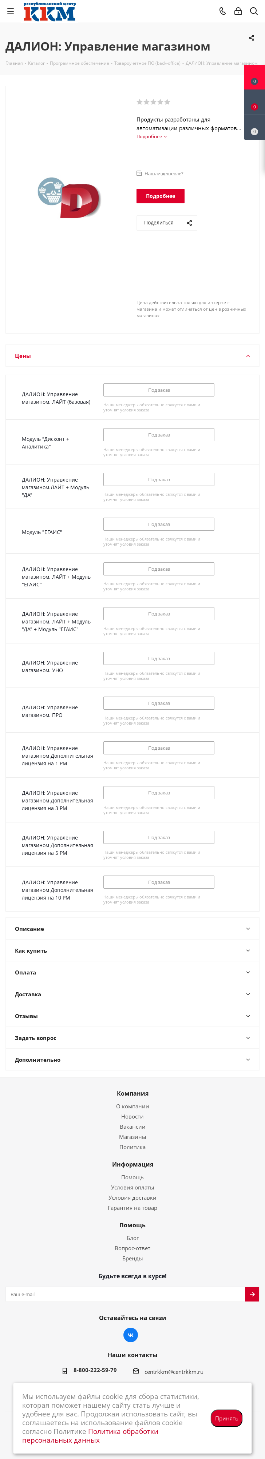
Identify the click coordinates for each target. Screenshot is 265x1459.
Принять (226, 1418)
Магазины (132, 1136)
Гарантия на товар (132, 1207)
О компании (132, 1106)
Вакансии (133, 1126)
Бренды (132, 1258)
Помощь (132, 1177)
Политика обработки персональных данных (90, 1435)
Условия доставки (132, 1197)
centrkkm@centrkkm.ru (174, 1371)
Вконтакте (130, 1335)
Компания (133, 1093)
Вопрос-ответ (132, 1248)
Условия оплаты (132, 1187)
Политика (132, 1147)
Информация (132, 1164)
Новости (132, 1116)
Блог (133, 1237)
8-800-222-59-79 (95, 1370)
